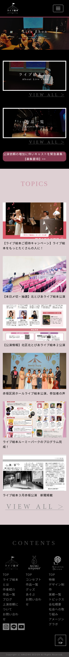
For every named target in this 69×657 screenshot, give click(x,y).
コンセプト (33, 579)
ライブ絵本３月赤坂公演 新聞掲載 (28, 495)
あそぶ (30, 594)
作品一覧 (9, 594)
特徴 (52, 579)
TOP (6, 574)
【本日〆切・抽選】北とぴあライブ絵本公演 (34, 296)
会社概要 (55, 604)
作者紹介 (9, 589)
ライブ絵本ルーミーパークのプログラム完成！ (32, 444)
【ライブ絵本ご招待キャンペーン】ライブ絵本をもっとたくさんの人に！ (34, 245)
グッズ (30, 589)
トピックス (56, 599)
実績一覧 (55, 594)
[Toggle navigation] (58, 8)
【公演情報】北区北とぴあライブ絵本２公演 (34, 345)
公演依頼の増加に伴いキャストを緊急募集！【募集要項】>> (34, 156)
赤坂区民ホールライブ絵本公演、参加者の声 (34, 393)
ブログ (7, 599)
